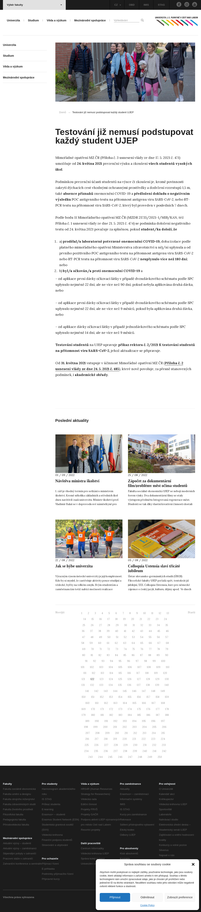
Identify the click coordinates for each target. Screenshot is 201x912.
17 (108, 619)
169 (83, 709)
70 (92, 649)
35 (166, 625)
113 (102, 673)
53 (133, 637)
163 (115, 703)
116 (129, 673)
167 (153, 703)
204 (144, 727)
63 (124, 643)
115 (120, 673)
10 (144, 613)
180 (93, 715)
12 (160, 613)
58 (82, 643)
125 (120, 679)
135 (120, 685)
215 (163, 733)
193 (125, 721)
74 (125, 649)
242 (164, 751)
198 (86, 727)
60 (99, 643)
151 (92, 697)
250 (160, 757)
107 (139, 667)
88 (149, 655)
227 (106, 745)
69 (83, 649)
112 (93, 673)
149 (163, 691)
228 (116, 745)
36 (83, 631)
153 (111, 697)
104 (111, 667)
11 (152, 613)
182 (111, 715)
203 (134, 727)
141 (87, 691)
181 (102, 715)
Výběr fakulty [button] (34, 4)
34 (158, 625)
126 (130, 679)
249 (150, 757)
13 (168, 613)
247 (130, 757)
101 (82, 667)
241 (154, 751)
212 (135, 733)
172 (111, 709)
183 (120, 715)
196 (153, 721)
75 (133, 649)
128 (148, 679)
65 (141, 643)
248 (140, 757)
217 (96, 739)
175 (139, 709)
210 (117, 733)
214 (154, 733)
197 (163, 721)
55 (150, 637)
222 (144, 739)
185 (139, 715)
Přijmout (115, 897)
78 (158, 649)
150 (84, 697)
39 (108, 631)
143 (106, 691)
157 (148, 697)
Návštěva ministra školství (77, 481)
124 (111, 679)
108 (149, 667)
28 (108, 625)
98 (145, 661)
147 (144, 691)
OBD (132, 4)
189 (87, 721)
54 (141, 637)
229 (125, 745)
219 (115, 739)
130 (167, 679)
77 (150, 649)
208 (97, 733)
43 (141, 631)
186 (148, 715)
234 (86, 751)
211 (126, 733)
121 (83, 679)
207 (87, 733)
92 (94, 661)
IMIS (146, 4)
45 (158, 631)
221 (134, 739)
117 (138, 673)
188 (167, 715)
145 (125, 691)
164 (125, 703)
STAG (161, 4)
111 (84, 673)
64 (133, 643)
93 (102, 661)
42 (133, 631)
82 (100, 655)
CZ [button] (117, 4)
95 (120, 661)
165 (134, 703)
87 (141, 655)
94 (111, 661)
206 (164, 727)
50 (109, 637)
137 (139, 685)
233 (164, 745)
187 (158, 715)
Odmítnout (147, 897)
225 (87, 745)
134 (111, 685)
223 (153, 739)
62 (116, 643)
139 (157, 685)
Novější (59, 612)
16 (100, 619)
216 (87, 739)
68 (167, 643)
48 (91, 637)
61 (108, 643)
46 (167, 631)
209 (107, 733)
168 (163, 703)
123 (101, 679)
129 (157, 679)
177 (158, 709)
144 (115, 691)
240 (145, 751)
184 (130, 715)
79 (166, 649)
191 (106, 721)
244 (100, 757)
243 (90, 757)
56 (158, 637)
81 (92, 655)
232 (154, 745)
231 (145, 745)
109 (158, 667)
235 (96, 751)
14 (84, 619)
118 (147, 673)
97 (137, 661)
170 (93, 709)
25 (83, 625)
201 (115, 727)
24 (165, 619)
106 (130, 667)
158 (157, 697)
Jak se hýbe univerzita (74, 566)
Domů (62, 112)
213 (144, 733)
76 (141, 649)
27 (100, 625)
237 (115, 751)
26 (92, 625)
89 (158, 655)
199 (95, 727)
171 (102, 709)
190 (97, 721)
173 (120, 709)
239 (135, 751)
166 (144, 703)
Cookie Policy (147, 905)
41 (125, 631)
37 (91, 631)
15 (92, 619)
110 (167, 667)
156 (139, 697)
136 (129, 685)
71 (100, 649)
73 (116, 649)
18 (116, 619)
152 (102, 697)
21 (141, 619)
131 (83, 685)
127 (139, 679)
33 (150, 625)
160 (87, 703)
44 (150, 631)
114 (111, 673)
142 (96, 691)
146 (134, 691)
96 (128, 661)
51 (117, 637)
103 (101, 667)
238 (125, 751)
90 (166, 655)
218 (106, 739)
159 (167, 697)
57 (166, 637)
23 (157, 619)
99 (154, 661)
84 (116, 655)
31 (133, 625)
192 (115, 721)
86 (133, 655)
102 (92, 667)
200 (105, 727)
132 (92, 685)
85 (124, 655)
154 (120, 697)
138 (148, 685)
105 (120, 667)
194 (134, 721)
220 (124, 739)
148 (153, 691)
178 (167, 709)
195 (144, 721)
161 (97, 703)
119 (156, 673)
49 (100, 637)
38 (99, 631)
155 (130, 697)
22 (148, 619)
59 (91, 643)
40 (116, 631)
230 (135, 745)
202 (124, 727)
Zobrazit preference (180, 897)
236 (106, 751)
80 (83, 655)
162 (106, 703)
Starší (191, 612)
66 (150, 643)
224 (163, 739)
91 (86, 661)
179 (84, 715)
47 (83, 637)
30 (125, 625)
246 (120, 757)
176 (148, 709)
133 (101, 685)
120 (165, 673)
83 (108, 655)
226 (96, 745)
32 (141, 625)
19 (124, 619)
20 (132, 619)
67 (158, 643)
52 (125, 637)
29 (117, 625)
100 (163, 661)
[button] (193, 864)
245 (110, 757)
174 (130, 709)
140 (167, 685)
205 (154, 727)
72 (108, 649)
